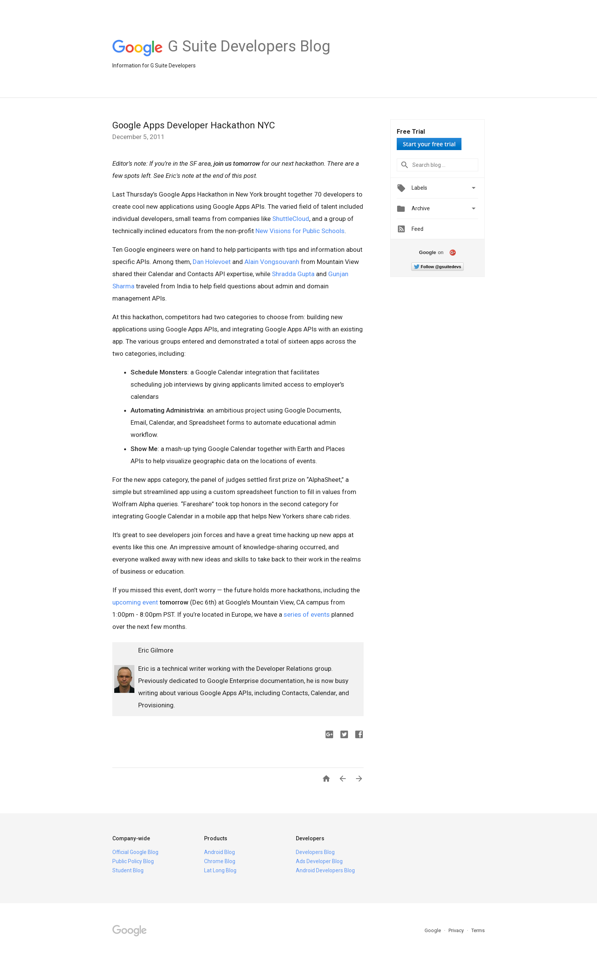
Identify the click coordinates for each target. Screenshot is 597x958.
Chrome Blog (219, 861)
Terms (478, 930)
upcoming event (135, 602)
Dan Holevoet (212, 261)
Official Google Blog (135, 852)
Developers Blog (315, 852)
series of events (307, 614)
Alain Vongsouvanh (271, 261)
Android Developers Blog (325, 870)
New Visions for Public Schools (300, 231)
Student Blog (128, 870)
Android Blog (219, 852)
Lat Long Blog (220, 870)
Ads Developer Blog (319, 861)
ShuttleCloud (290, 218)
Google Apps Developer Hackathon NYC (193, 125)
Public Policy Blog (133, 861)
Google (433, 930)
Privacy (457, 930)
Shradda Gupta (293, 274)
